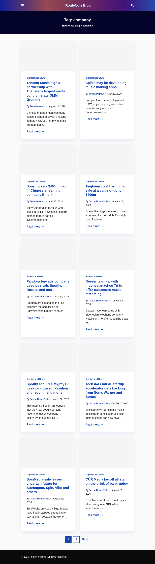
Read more (36, 131)
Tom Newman (37, 106)
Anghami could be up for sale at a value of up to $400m (105, 190)
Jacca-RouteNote (98, 201)
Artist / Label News (36, 276)
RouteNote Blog (78, 5)
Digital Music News (36, 78)
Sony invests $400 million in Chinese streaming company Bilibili (47, 190)
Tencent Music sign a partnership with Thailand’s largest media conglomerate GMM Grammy (46, 91)
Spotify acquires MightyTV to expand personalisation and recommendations (48, 388)
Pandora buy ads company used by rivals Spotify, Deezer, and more (48, 285)
